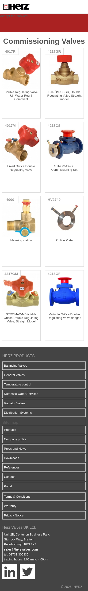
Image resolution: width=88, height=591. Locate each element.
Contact (9, 477)
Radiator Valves (14, 403)
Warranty (10, 506)
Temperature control (17, 384)
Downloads (11, 458)
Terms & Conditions (17, 496)
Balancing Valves (15, 365)
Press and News (15, 448)
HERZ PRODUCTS (18, 356)
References (11, 467)
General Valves (14, 375)
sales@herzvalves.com (21, 549)
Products (10, 430)
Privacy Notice (13, 515)
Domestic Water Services (21, 394)
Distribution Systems (18, 412)
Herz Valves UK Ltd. (19, 527)
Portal (8, 486)
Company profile (15, 439)
